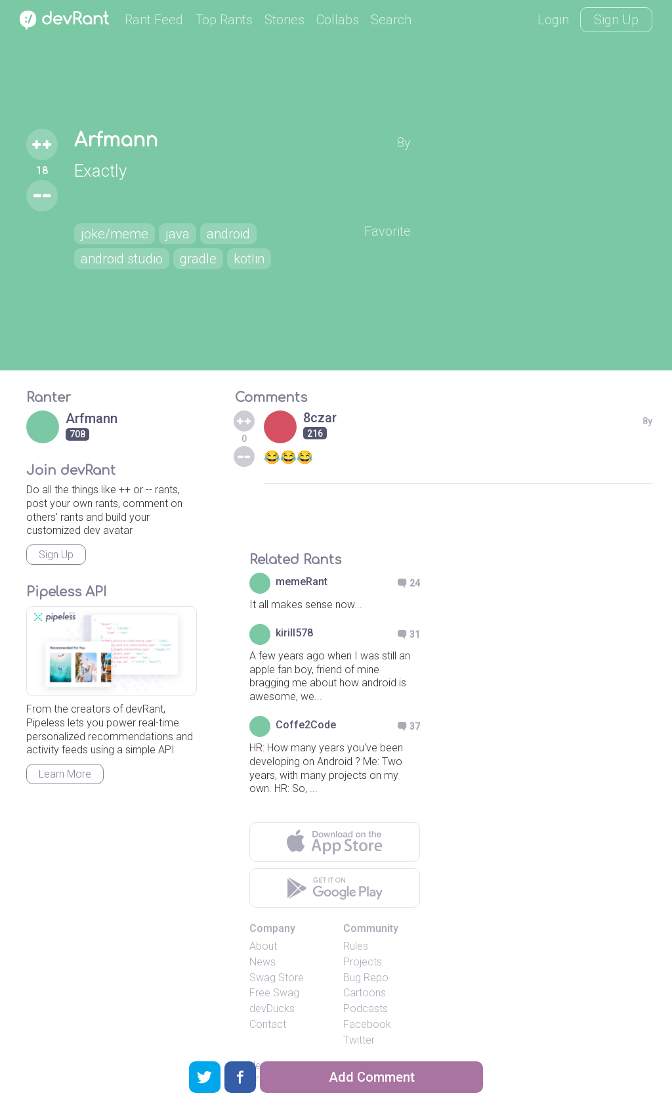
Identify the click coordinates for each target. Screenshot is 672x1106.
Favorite (387, 231)
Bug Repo (365, 977)
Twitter (359, 1040)
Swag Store (276, 977)
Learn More (65, 774)
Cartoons (364, 992)
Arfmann (116, 140)
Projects (362, 962)
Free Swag (274, 992)
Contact (267, 1024)
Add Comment (372, 1077)
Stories (284, 20)
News (262, 962)
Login (553, 20)
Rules (355, 946)
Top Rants (224, 20)
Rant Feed (154, 20)
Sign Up (616, 20)
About (263, 946)
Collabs (337, 20)
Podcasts (365, 1008)
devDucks (272, 1008)
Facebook (367, 1024)
